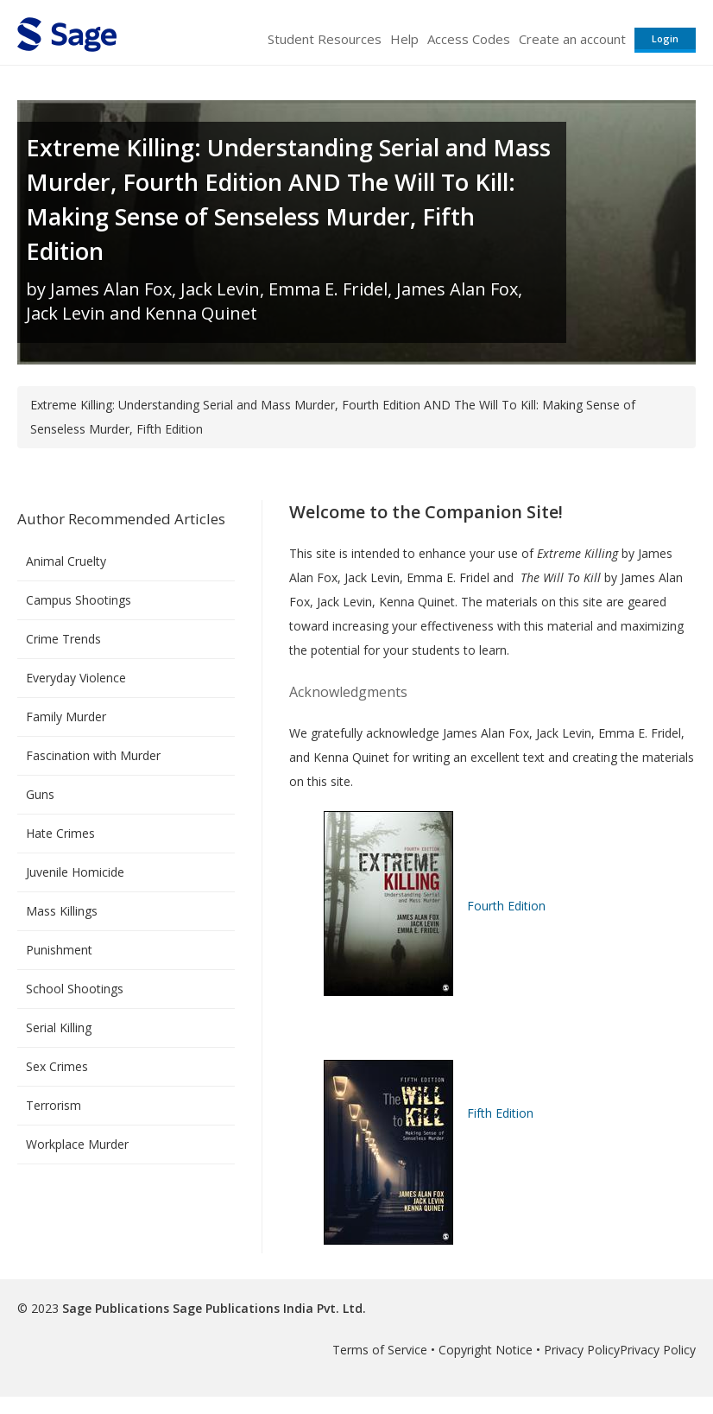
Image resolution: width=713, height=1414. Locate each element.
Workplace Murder (77, 1144)
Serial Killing (58, 1027)
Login (665, 38)
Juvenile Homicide (75, 872)
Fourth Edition (506, 905)
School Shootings (74, 988)
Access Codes (468, 39)
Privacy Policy (582, 1349)
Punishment (59, 950)
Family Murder (66, 716)
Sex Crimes (57, 1066)
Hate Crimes (60, 833)
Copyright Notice (486, 1349)
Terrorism (53, 1105)
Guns (40, 794)
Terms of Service (379, 1349)
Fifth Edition (500, 1113)
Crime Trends (63, 639)
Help (404, 39)
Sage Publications (115, 1308)
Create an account (572, 39)
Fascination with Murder (93, 755)
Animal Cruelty (66, 561)
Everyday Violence (76, 677)
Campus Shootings (78, 600)
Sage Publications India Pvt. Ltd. (267, 1308)
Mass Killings (62, 911)
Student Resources (325, 39)
